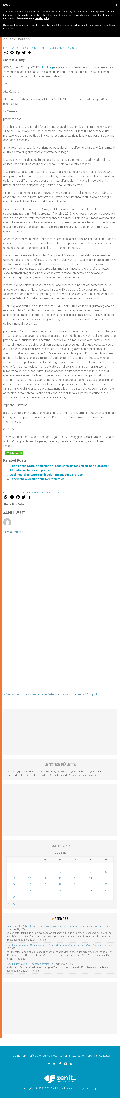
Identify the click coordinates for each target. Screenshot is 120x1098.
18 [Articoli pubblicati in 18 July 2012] (45, 884)
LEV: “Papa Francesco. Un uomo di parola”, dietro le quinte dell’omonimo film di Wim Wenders (53, 945)
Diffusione (35, 1055)
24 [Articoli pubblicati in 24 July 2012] (29, 890)
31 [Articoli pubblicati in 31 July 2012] (29, 897)
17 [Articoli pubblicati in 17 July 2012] (29, 884)
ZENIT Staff (38, 48)
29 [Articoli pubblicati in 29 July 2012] (106, 890)
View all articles (13, 531)
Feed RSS (61, 919)
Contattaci (105, 1055)
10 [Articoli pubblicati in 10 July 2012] (29, 878)
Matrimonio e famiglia (63, 48)
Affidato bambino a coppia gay (30, 470)
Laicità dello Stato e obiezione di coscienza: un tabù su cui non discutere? (59, 466)
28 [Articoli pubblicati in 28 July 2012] (90, 890)
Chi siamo (14, 1055)
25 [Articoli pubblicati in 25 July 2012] (45, 890)
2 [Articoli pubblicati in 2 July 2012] (14, 872)
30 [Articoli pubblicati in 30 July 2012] (14, 897)
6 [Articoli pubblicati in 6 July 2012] (75, 872)
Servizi (63, 1055)
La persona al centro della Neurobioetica (37, 479)
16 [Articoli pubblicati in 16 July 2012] (14, 884)
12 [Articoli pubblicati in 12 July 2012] (60, 878)
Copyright (91, 1055)
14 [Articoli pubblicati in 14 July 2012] (90, 878)
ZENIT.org (46, 67)
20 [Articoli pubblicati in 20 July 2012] (75, 884)
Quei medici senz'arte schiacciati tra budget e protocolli (47, 474)
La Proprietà (50, 1055)
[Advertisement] (60, 667)
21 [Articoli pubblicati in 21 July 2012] (90, 884)
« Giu (8, 904)
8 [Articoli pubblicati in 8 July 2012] (106, 872)
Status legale (76, 1055)
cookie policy (42, 18)
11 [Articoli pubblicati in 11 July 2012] (45, 878)
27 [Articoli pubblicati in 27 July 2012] (75, 890)
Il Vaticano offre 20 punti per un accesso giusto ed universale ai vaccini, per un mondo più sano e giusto (59, 926)
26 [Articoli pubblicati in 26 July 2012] (60, 890)
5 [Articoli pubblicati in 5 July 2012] (60, 872)
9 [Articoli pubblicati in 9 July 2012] (14, 878)
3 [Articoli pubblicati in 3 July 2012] (29, 872)
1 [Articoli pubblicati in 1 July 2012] (106, 865)
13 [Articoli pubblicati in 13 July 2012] (75, 878)
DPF (25, 1055)
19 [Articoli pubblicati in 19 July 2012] (60, 884)
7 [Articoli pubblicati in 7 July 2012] (90, 872)
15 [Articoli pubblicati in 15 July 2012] (106, 878)
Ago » (16, 904)
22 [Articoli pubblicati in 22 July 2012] (106, 884)
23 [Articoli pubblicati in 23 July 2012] (14, 890)
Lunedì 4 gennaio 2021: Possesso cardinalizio (29, 964)
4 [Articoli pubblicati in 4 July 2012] (44, 872)
